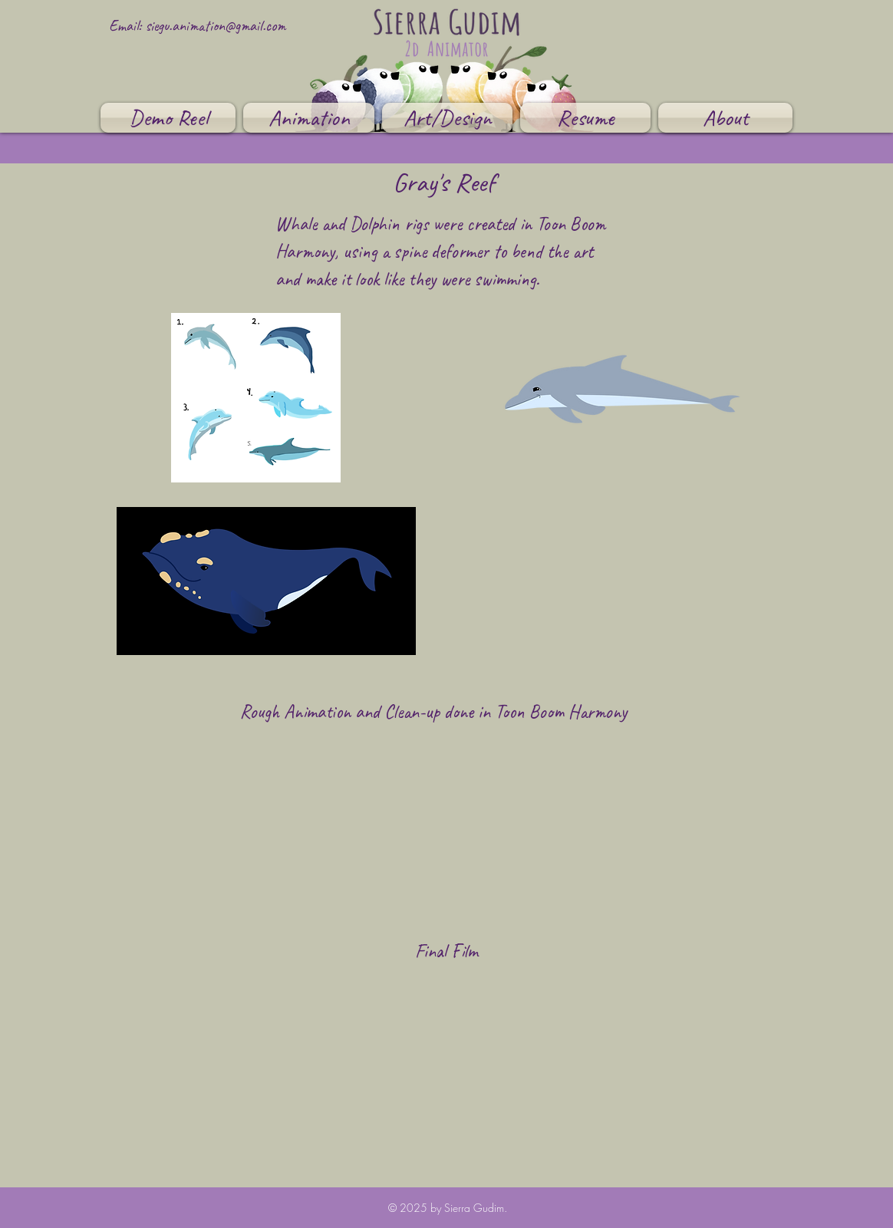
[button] (308, 118)
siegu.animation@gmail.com (215, 25)
